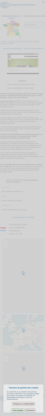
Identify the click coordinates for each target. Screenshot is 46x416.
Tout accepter (17, 410)
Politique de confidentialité (23, 404)
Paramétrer (30, 410)
